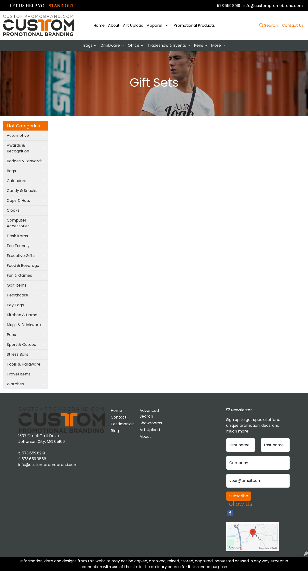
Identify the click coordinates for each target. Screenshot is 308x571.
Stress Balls (17, 354)
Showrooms (151, 423)
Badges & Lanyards (25, 161)
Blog (115, 430)
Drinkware (110, 45)
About (114, 25)
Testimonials (122, 424)
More (216, 45)
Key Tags (15, 305)
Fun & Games (19, 275)
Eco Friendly (18, 246)
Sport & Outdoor (22, 344)
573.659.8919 (228, 5)
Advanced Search (149, 413)
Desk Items (17, 236)
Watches (15, 384)
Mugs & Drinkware (24, 325)
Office (133, 45)
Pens (198, 45)
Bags (87, 45)
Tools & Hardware (23, 364)
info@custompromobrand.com (273, 5)
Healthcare (17, 295)
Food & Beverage (23, 265)
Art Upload (133, 25)
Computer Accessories (18, 223)
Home (99, 25)
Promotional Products (194, 25)
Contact (119, 417)
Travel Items (19, 374)
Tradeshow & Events (166, 45)
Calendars (16, 181)
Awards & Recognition (18, 148)
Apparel (154, 25)
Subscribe (238, 496)
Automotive (18, 135)
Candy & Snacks (22, 190)
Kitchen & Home (22, 315)
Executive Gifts (21, 255)
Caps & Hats (18, 200)
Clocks (13, 210)
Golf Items (16, 285)
